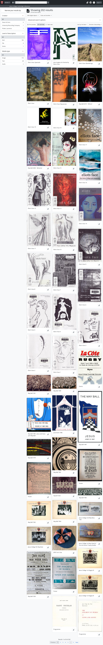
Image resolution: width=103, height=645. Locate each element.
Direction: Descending (95, 24)
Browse (7, 2)
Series (13, 46)
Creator (4, 16)
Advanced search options (36, 20)
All (3, 19)
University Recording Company (13, 25)
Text (13, 61)
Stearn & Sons (13, 22)
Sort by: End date (81, 24)
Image (13, 58)
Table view (49, 24)
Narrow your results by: (13, 10)
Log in (98, 2)
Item (13, 40)
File (13, 43)
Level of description (9, 33)
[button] (87, 2)
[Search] (31, 2)
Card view (41, 24)
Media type (6, 51)
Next (77, 642)
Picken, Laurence (13, 29)
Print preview (31, 24)
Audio (13, 64)
